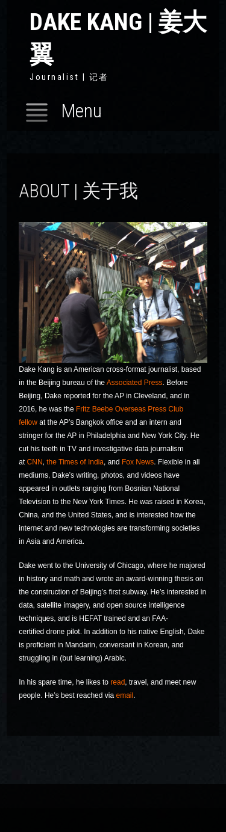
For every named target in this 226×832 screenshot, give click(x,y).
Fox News (138, 462)
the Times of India (75, 462)
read (117, 682)
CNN (35, 462)
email (124, 695)
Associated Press (135, 382)
